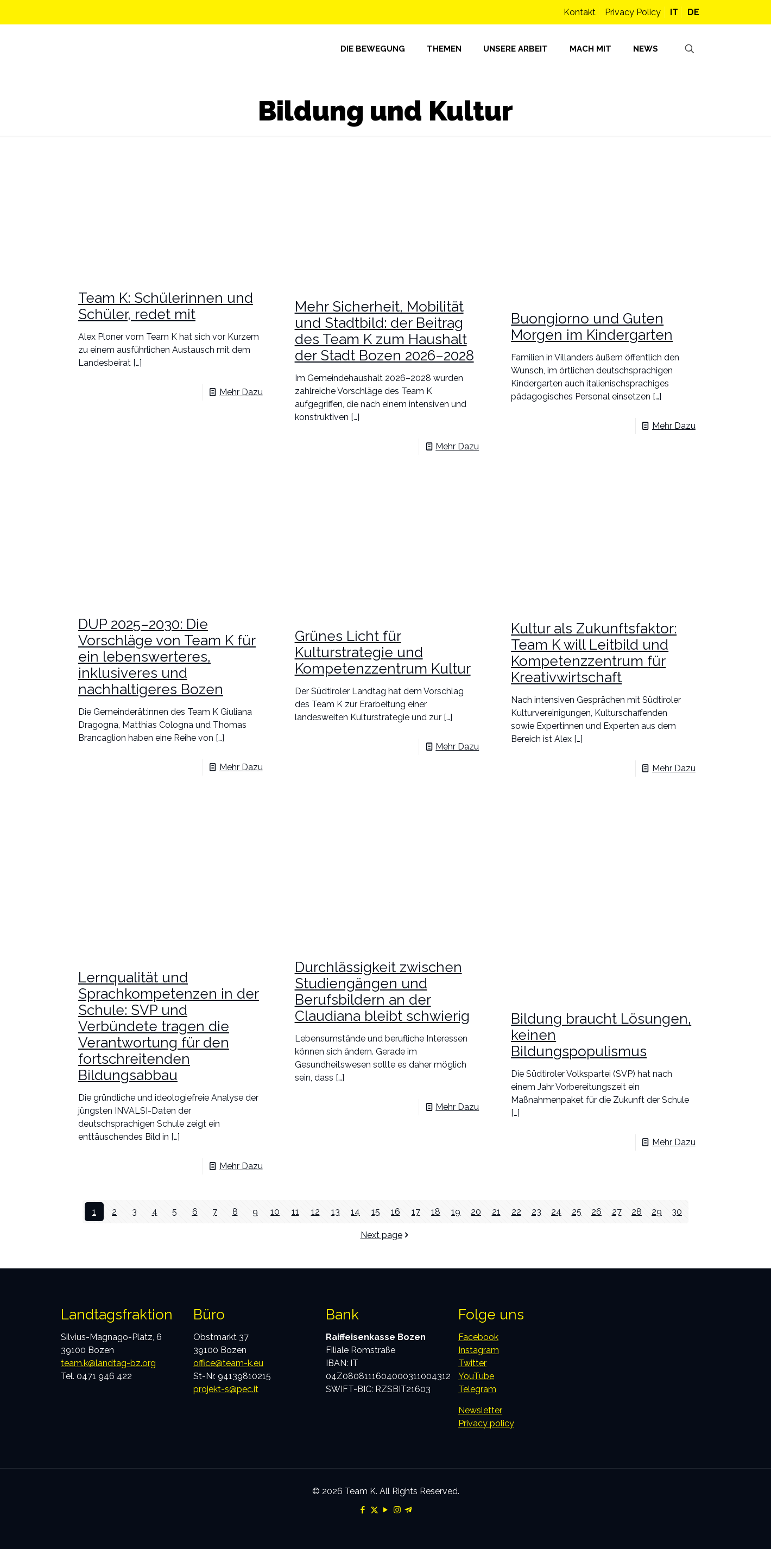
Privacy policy (486, 1423)
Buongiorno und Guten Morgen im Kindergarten (592, 326)
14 (355, 1212)
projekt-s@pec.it (225, 1389)
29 (657, 1212)
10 (275, 1212)
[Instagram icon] (397, 1510)
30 (677, 1212)
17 (416, 1212)
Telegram (477, 1389)
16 (395, 1212)
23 (536, 1212)
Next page (386, 1235)
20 (476, 1212)
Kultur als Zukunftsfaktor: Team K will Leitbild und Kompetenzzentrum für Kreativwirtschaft (594, 652)
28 (636, 1212)
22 (516, 1212)
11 (295, 1212)
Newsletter (480, 1410)
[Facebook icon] (363, 1510)
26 (596, 1212)
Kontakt (580, 12)
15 (375, 1212)
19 (455, 1212)
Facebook (478, 1337)
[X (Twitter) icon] (374, 1510)
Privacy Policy (633, 12)
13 (335, 1212)
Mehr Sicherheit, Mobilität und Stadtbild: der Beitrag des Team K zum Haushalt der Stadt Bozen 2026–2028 (384, 331)
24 (556, 1212)
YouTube (476, 1376)
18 (435, 1212)
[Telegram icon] (409, 1510)
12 (315, 1212)
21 (496, 1212)
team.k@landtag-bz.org (108, 1363)
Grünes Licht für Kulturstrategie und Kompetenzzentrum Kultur (383, 652)
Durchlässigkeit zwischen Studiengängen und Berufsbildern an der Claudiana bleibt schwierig (382, 991)
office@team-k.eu (228, 1363)
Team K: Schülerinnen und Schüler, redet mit (165, 306)
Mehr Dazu (241, 392)
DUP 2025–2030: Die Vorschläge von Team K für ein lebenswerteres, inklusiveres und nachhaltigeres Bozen (167, 656)
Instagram (478, 1350)
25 (577, 1212)
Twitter (472, 1363)
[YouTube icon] (386, 1510)
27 (617, 1212)
